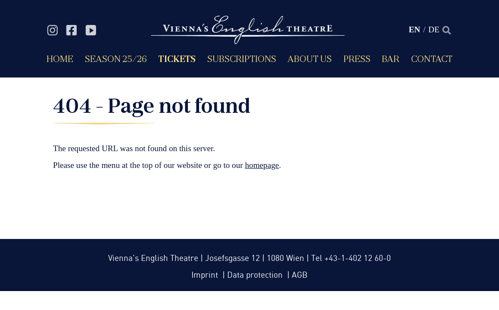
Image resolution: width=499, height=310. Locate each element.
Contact (431, 58)
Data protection (256, 275)
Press (357, 58)
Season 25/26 (116, 58)
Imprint (205, 275)
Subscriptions (241, 58)
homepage (262, 165)
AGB (300, 275)
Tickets (177, 58)
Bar (390, 58)
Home (60, 58)
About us (309, 58)
